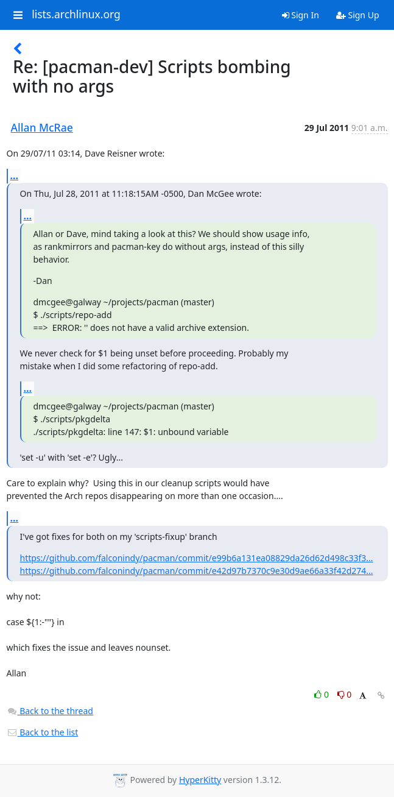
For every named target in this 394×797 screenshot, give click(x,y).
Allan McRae (42, 127)
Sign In (300, 15)
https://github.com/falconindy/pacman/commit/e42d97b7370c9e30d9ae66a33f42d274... (196, 570)
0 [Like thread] (322, 694)
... (14, 175)
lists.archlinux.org (76, 14)
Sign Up (357, 15)
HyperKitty (200, 779)
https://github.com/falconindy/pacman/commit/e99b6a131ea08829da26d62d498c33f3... (196, 558)
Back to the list (43, 732)
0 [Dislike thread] (344, 694)
